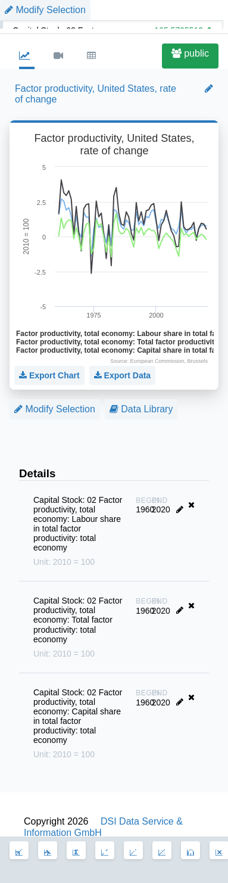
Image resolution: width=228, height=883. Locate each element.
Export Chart (49, 375)
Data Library (141, 409)
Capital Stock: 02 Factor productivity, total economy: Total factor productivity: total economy (79, 627)
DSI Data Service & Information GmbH (103, 826)
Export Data (122, 375)
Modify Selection (54, 409)
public (190, 53)
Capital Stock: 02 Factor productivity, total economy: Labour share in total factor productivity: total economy (79, 531)
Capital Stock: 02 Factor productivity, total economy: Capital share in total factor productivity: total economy (79, 724)
